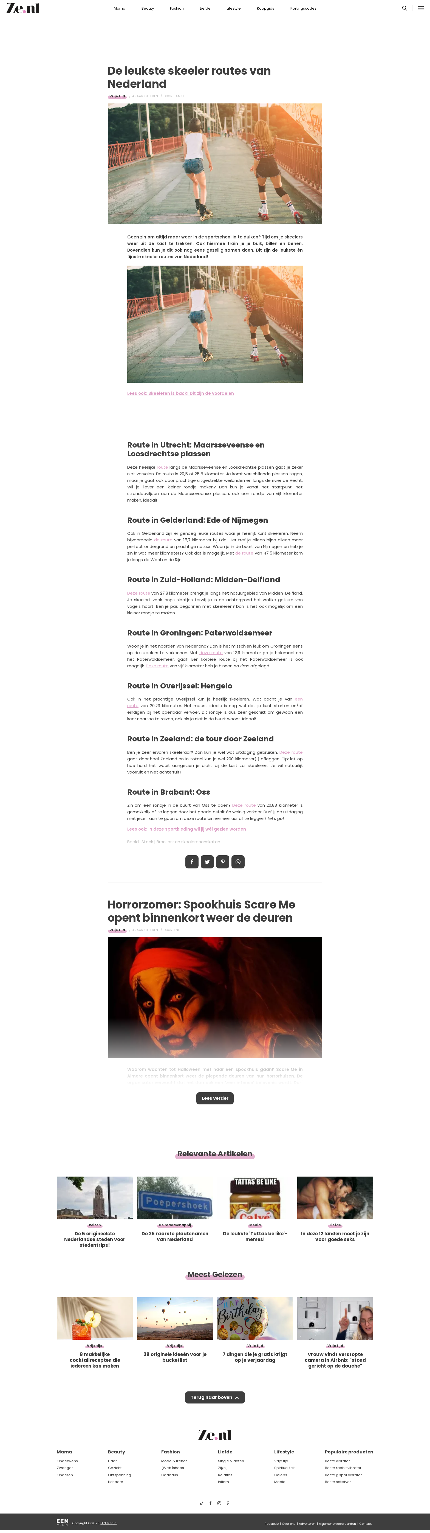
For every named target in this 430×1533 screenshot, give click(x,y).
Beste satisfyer (338, 1481)
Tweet (207, 861)
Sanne (179, 96)
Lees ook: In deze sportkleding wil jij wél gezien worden (186, 829)
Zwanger (65, 1467)
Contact (365, 1523)
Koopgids (265, 8)
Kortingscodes (303, 8)
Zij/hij (222, 1467)
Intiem (223, 1481)
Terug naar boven (211, 1399)
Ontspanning (119, 1475)
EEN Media (108, 1523)
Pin (222, 861)
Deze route (138, 593)
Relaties (225, 1475)
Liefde (205, 8)
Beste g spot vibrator (343, 1475)
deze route (211, 653)
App (238, 861)
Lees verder (215, 1099)
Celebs (280, 1475)
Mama (119, 8)
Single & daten (231, 1461)
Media (279, 1481)
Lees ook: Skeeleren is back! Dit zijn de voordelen (180, 393)
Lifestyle (234, 8)
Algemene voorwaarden (337, 1523)
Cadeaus (169, 1475)
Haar (112, 1461)
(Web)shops (172, 1467)
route (162, 467)
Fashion (177, 8)
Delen (192, 861)
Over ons (289, 1523)
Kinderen (65, 1475)
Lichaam (115, 1481)
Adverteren (307, 1523)
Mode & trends (174, 1461)
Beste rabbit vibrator (343, 1467)
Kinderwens (67, 1461)
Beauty (148, 8)
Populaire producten (349, 1452)
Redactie (272, 1523)
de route (163, 540)
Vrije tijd (117, 96)
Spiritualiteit (284, 1467)
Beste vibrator (337, 1461)
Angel (179, 930)
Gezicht (114, 1467)
